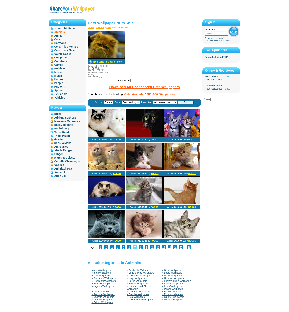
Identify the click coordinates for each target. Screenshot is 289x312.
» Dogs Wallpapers (136, 278)
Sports (58, 90)
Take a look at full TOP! (217, 57)
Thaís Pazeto (62, 135)
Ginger (58, 154)
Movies (58, 72)
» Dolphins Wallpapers (173, 278)
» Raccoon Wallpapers (103, 294)
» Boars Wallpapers (172, 273)
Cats (108, 27)
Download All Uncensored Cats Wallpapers (144, 87)
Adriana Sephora (65, 117)
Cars (57, 39)
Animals (100, 27)
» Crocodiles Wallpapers (139, 275)
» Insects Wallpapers (173, 283)
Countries (60, 61)
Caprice (59, 164)
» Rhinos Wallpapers (172, 294)
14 (175, 247)
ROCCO (95, 68)
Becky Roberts (63, 124)
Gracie (58, 139)
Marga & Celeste (64, 157)
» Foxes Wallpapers (137, 281)
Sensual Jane (63, 143)
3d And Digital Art (65, 28)
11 (158, 247)
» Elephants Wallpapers (104, 281)
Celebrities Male (64, 50)
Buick (58, 113)
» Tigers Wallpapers (102, 299)
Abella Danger (63, 150)
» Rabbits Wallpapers (173, 291)
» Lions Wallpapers (172, 286)
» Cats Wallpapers (101, 275)
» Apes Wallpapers (101, 270)
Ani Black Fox (63, 168)
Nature (58, 79)
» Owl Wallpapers (101, 291)
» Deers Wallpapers (172, 275)
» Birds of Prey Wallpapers (140, 273)
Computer (60, 57)
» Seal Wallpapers (136, 297)
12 (163, 247)
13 (169, 247)
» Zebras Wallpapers (102, 302)
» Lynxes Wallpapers (173, 289)
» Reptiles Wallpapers (138, 294)
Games (58, 64)
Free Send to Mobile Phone (108, 61)
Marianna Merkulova (67, 121)
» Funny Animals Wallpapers (176, 281)
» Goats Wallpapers (102, 283)
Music (58, 75)
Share (207, 99)
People (58, 83)
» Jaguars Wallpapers (103, 286)
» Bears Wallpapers (172, 270)
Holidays (59, 68)
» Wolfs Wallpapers (172, 299)
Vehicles (59, 97)
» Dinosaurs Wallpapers (104, 278)
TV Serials (60, 93)
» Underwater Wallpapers (140, 299)
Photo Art (60, 86)
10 (152, 247)
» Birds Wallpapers (101, 273)
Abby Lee (60, 175)
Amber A (59, 172)
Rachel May (61, 128)
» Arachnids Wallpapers (139, 270)
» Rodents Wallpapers (103, 297)
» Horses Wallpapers (137, 283)
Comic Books (62, 53)
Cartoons (60, 42)
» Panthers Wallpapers (138, 291)
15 (181, 247)
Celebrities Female (66, 46)
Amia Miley (61, 146)
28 (189, 247)
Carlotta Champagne (67, 161)
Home (91, 27)
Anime (58, 35)
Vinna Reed (61, 132)
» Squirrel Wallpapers (173, 297)
